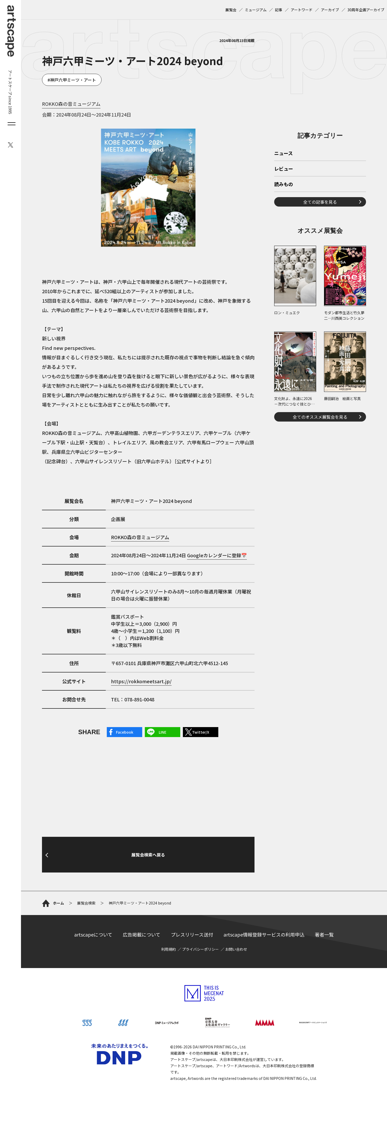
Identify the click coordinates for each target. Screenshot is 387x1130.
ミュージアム (256, 9)
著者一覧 (324, 934)
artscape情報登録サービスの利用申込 (264, 934)
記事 (278, 9)
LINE (162, 732)
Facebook (124, 732)
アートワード (301, 9)
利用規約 (168, 949)
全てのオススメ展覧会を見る (320, 417)
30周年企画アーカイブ (365, 9)
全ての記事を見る (320, 202)
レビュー (283, 169)
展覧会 (230, 9)
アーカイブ (330, 9)
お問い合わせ (236, 949)
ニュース (283, 153)
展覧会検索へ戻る (148, 855)
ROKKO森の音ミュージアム (71, 103)
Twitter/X (200, 732)
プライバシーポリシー (200, 949)
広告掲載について (141, 934)
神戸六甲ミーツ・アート (73, 80)
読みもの (283, 184)
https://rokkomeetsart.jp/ (141, 681)
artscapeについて (93, 934)
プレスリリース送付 (192, 934)
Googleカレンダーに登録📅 (217, 555)
